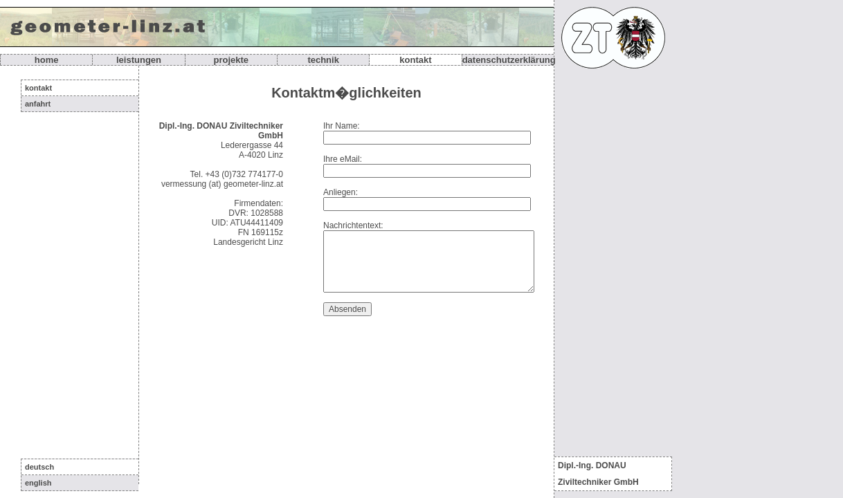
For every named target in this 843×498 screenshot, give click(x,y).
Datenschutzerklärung (509, 60)
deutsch (39, 467)
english (38, 483)
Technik (323, 60)
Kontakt (415, 60)
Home (47, 60)
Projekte (231, 60)
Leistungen (138, 60)
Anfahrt (38, 104)
